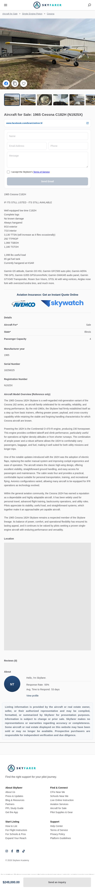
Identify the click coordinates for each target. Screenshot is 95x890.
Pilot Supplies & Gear (61, 812)
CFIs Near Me (57, 792)
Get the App (11, 812)
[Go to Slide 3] (44, 100)
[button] (47, 54)
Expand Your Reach (15, 838)
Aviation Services (59, 804)
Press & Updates (14, 796)
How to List (11, 826)
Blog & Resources (14, 800)
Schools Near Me (59, 796)
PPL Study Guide (14, 808)
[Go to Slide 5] (77, 100)
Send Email (47, 181)
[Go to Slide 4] (61, 100)
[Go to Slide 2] (28, 100)
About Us (10, 792)
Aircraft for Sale (10, 13)
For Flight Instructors (16, 830)
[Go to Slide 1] (12, 100)
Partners (9, 804)
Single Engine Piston (32, 13)
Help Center (56, 826)
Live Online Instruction (62, 800)
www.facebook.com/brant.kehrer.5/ (47, 123)
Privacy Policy (57, 834)
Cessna (50, 13)
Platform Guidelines (60, 838)
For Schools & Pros (15, 834)
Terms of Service (41, 172)
